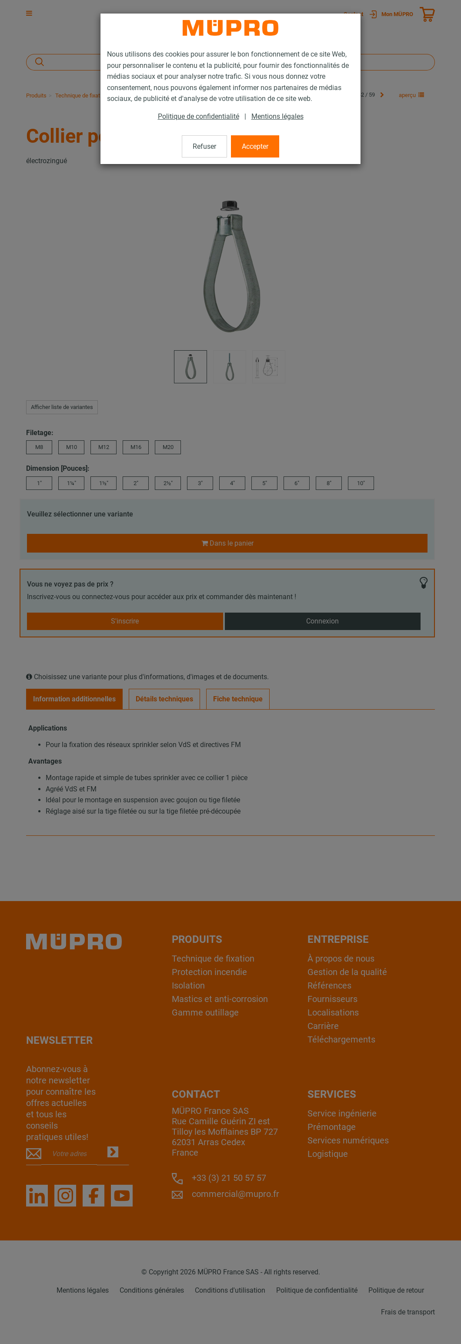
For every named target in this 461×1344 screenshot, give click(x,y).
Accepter (255, 146)
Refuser (204, 146)
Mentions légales (277, 116)
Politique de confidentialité (198, 116)
